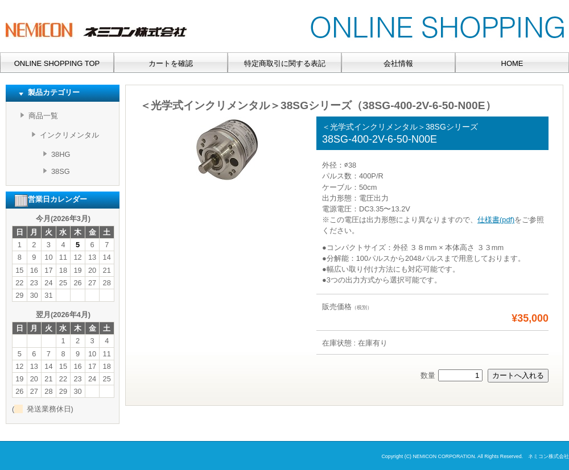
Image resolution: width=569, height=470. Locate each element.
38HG (60, 154)
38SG (60, 171)
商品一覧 (43, 115)
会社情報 (398, 63)
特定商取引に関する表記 (284, 63)
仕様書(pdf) (495, 219)
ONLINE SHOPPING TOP (57, 63)
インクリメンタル (69, 135)
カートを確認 (171, 63)
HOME (512, 63)
